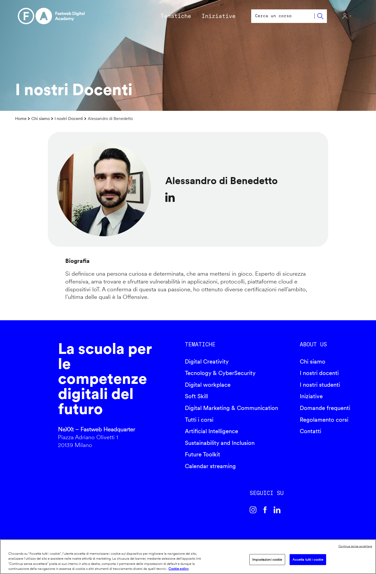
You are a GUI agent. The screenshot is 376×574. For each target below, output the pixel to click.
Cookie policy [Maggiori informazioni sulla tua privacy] (178, 569)
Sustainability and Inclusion (220, 442)
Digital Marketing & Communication (231, 407)
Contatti (310, 431)
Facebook (265, 509)
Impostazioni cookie (267, 559)
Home (21, 118)
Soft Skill (196, 396)
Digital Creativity (207, 361)
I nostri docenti (319, 373)
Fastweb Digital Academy (32, 397)
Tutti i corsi (199, 419)
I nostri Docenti (69, 118)
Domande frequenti (325, 407)
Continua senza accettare (355, 546)
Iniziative (311, 396)
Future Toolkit (202, 454)
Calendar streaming (210, 466)
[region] (188, 556)
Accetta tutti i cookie (308, 559)
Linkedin (277, 509)
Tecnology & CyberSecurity (220, 373)
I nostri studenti (320, 384)
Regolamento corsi (324, 419)
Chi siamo (40, 118)
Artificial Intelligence (211, 431)
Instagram (253, 509)
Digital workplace (208, 384)
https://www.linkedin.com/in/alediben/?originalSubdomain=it (170, 197)
